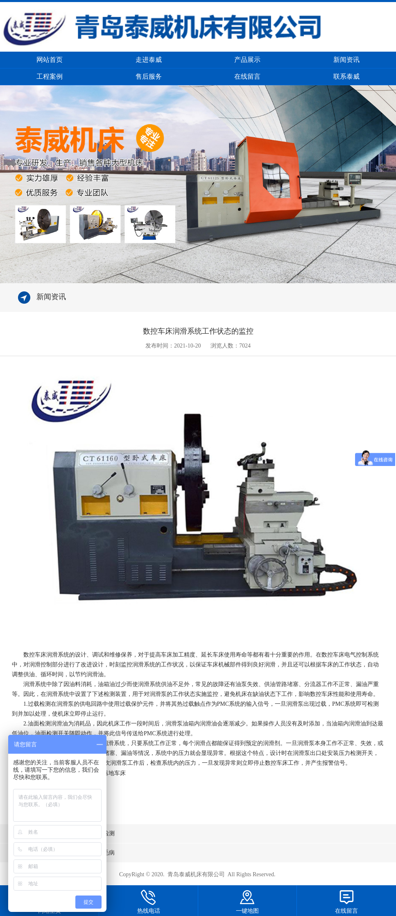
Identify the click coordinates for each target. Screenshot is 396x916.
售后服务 (149, 76)
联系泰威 (346, 76)
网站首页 (49, 59)
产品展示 (247, 59)
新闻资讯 (346, 59)
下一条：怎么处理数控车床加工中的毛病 (63, 853)
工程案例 (49, 76)
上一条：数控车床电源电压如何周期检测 (63, 833)
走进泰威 (149, 59)
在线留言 (247, 76)
